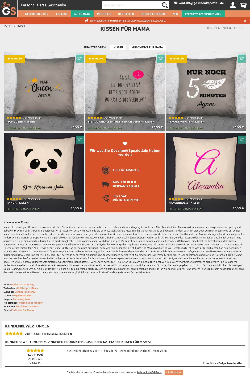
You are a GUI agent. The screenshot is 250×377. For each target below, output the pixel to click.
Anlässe (61, 14)
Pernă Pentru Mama (27, 306)
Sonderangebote (153, 14)
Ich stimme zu (174, 372)
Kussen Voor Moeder (31, 303)
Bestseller (126, 14)
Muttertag (82, 14)
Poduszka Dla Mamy (22, 284)
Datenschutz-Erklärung (149, 372)
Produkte (104, 14)
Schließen (245, 20)
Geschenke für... (37, 14)
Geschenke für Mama (147, 47)
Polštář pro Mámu (27, 288)
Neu (175, 14)
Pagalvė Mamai (22, 295)
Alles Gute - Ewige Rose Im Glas (223, 363)
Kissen (118, 47)
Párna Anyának (21, 299)
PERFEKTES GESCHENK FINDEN (203, 14)
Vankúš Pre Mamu (25, 292)
